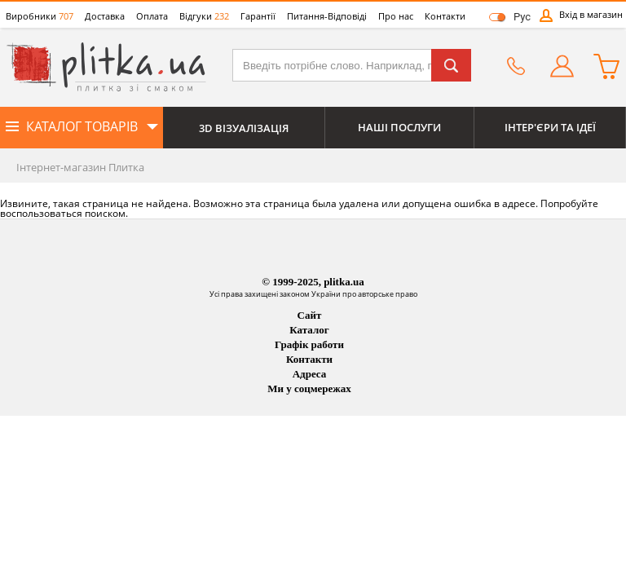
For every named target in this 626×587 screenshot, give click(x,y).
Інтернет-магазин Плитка (80, 167)
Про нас (395, 16)
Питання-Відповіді (327, 16)
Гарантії (258, 16)
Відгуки (204, 16)
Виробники (39, 16)
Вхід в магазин (591, 14)
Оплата (152, 16)
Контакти (445, 16)
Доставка (105, 16)
